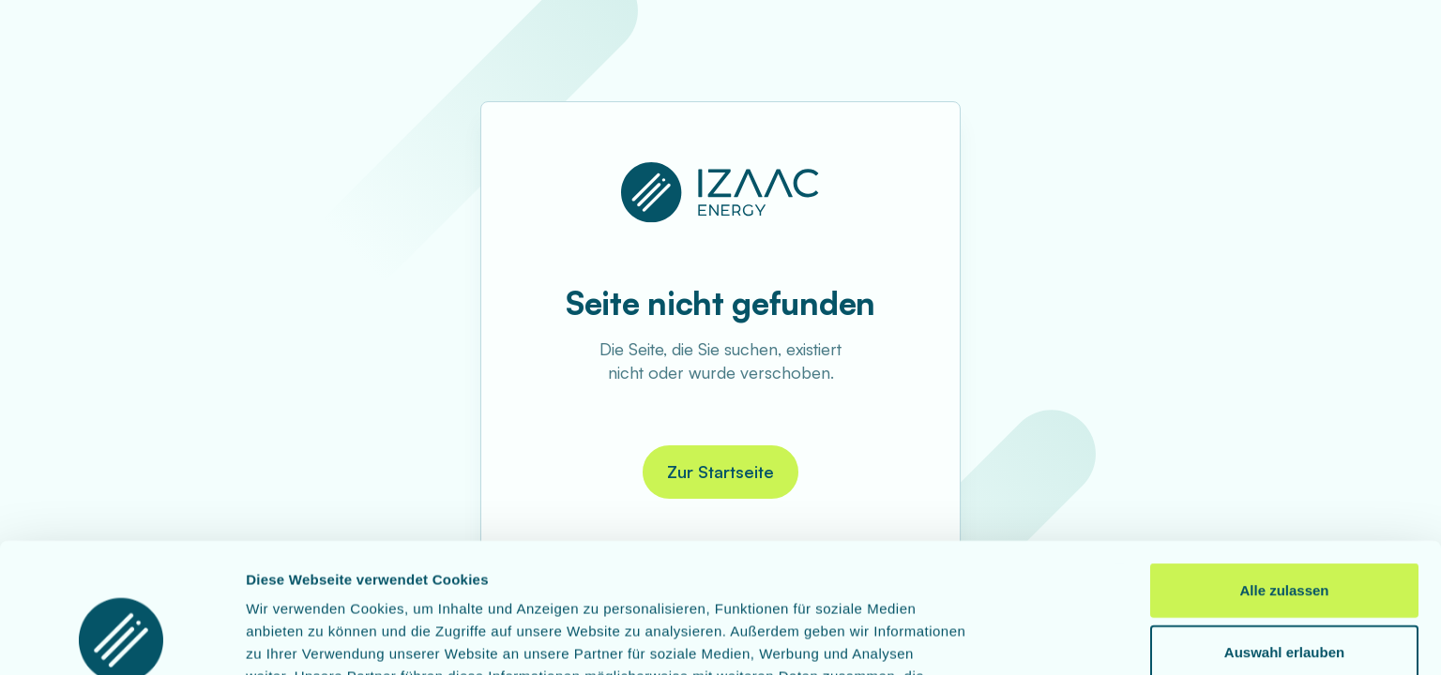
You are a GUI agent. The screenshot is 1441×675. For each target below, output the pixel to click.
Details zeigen (997, 638)
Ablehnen (1284, 591)
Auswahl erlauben (1284, 530)
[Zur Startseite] (720, 192)
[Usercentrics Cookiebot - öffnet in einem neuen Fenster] (121, 638)
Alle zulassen (1283, 468)
